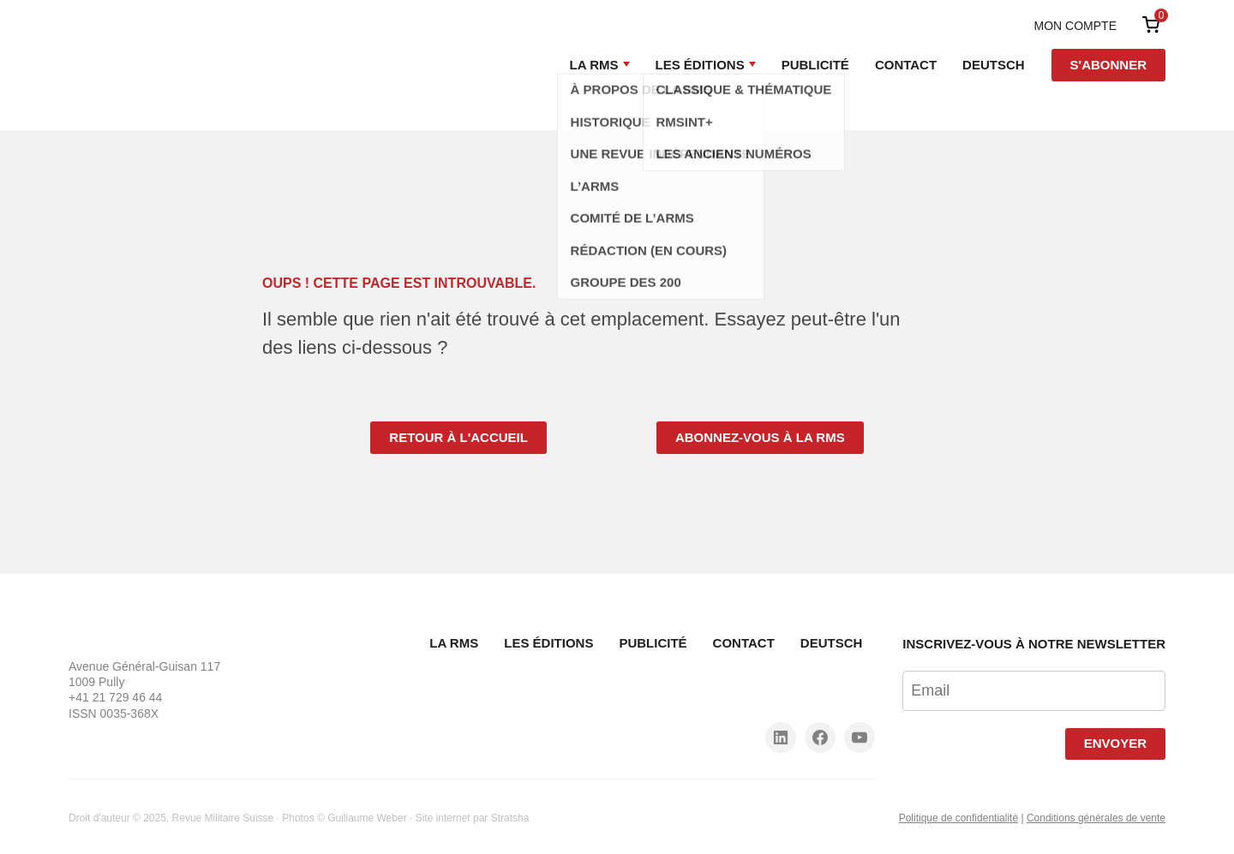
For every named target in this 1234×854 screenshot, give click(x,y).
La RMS (594, 64)
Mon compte (1075, 26)
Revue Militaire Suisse (223, 818)
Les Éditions (700, 64)
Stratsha (510, 818)
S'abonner (1108, 64)
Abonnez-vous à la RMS (760, 437)
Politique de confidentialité (958, 818)
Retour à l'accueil (458, 437)
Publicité (815, 64)
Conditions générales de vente (1096, 818)
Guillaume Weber (366, 818)
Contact (906, 64)
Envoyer (1115, 743)
